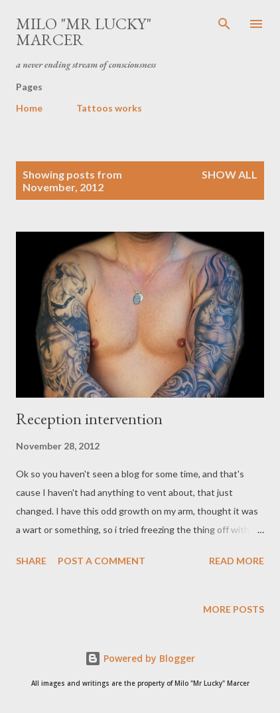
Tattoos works (109, 108)
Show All (229, 174)
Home (29, 108)
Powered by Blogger (140, 658)
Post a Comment (101, 560)
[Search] (224, 24)
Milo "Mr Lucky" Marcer (83, 31)
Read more (236, 560)
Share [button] (31, 560)
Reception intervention (89, 418)
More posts (233, 609)
